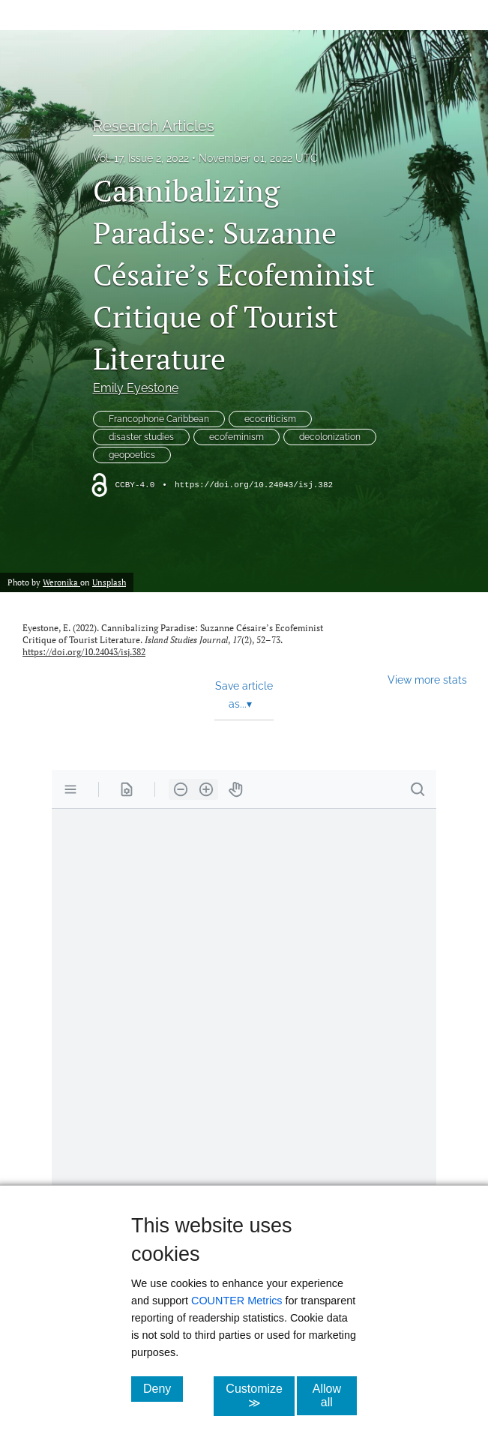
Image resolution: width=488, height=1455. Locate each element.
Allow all (335, 1395)
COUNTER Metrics (237, 1301)
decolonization (330, 437)
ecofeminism (236, 437)
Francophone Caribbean (159, 419)
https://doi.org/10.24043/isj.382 (254, 485)
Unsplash (109, 582)
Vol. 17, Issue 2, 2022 (141, 158)
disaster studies (141, 437)
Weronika (61, 582)
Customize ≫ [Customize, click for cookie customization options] (260, 1395)
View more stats (427, 679)
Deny (163, 1388)
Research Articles (153, 126)
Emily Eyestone (135, 388)
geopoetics (132, 455)
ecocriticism (270, 419)
